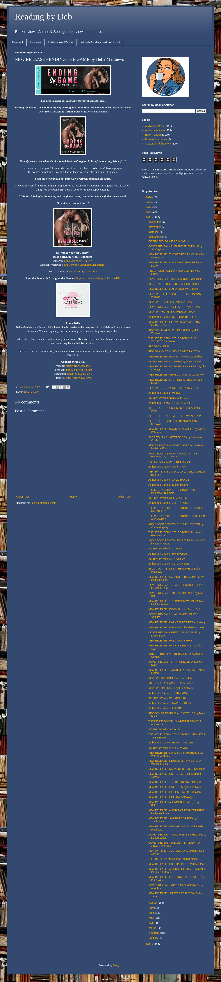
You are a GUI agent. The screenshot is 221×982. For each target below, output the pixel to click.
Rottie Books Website (60, 42)
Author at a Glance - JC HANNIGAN (169, 693)
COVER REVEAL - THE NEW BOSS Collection (175, 278)
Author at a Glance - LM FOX (165, 708)
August (153, 902)
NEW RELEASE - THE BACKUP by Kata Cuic (174, 781)
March (153, 927)
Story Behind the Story (158, 143)
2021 (149, 944)
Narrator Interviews (156, 139)
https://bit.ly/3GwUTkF (84, 271)
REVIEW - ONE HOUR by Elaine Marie (170, 678)
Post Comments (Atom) (44, 502)
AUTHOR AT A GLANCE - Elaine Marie (170, 683)
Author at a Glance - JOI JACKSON (168, 563)
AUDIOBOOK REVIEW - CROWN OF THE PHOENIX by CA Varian (172, 455)
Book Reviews (153, 134)
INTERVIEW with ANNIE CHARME (168, 397)
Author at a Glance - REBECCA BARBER (172, 316)
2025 (149, 202)
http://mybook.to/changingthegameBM (98, 278)
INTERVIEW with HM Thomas (165, 548)
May (151, 917)
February (154, 932)
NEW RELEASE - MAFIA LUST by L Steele (173, 288)
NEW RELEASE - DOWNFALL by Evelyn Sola (174, 609)
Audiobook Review (156, 126)
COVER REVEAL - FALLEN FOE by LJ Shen (174, 307)
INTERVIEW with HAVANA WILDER (168, 747)
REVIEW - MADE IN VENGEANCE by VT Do (174, 351)
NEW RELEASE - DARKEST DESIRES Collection (176, 768)
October (154, 231)
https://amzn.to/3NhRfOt (78, 260)
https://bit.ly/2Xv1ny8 (78, 377)
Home (73, 496)
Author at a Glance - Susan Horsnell (169, 484)
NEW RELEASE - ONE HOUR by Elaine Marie (175, 787)
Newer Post (22, 496)
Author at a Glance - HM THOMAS (168, 553)
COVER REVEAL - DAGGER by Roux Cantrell (175, 361)
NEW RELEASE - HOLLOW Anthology (170, 640)
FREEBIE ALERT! (158, 346)
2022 (149, 217)
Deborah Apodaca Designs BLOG (100, 42)
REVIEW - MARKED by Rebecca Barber (171, 312)
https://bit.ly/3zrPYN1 (79, 373)
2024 (149, 207)
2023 (149, 212)
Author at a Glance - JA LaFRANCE (168, 479)
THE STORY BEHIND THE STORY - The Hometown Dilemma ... (171, 491)
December (155, 221)
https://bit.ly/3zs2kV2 (78, 365)
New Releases (31, 392)
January (154, 937)
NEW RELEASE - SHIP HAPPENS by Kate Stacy (176, 864)
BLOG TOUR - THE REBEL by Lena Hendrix (173, 283)
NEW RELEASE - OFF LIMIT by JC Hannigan (174, 792)
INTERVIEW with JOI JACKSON (167, 558)
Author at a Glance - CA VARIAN (167, 466)
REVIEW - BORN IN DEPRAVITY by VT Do (173, 387)
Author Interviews (155, 130)
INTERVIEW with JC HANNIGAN (167, 698)
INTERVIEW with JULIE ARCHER (167, 497)
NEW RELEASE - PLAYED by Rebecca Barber (175, 356)
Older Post (124, 496)
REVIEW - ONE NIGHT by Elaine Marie (171, 688)
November (155, 226)
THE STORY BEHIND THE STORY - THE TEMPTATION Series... (172, 340)
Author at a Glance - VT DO (164, 392)
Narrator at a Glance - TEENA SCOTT (170, 461)
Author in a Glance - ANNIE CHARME (170, 402)
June (152, 912)
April (152, 922)
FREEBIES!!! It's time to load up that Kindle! (173, 858)
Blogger (117, 965)
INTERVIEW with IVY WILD (164, 729)
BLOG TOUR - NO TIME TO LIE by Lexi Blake (174, 416)
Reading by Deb (43, 16)
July (151, 907)
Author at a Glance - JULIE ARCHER (169, 502)
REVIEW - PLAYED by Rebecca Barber (171, 302)
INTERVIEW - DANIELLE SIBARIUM (169, 241)
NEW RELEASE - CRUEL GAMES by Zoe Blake (176, 374)
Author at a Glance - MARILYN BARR (169, 703)
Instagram (36, 42)
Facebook (18, 42)
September (155, 236)
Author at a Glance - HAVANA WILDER (170, 742)
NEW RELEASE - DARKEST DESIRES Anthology (176, 622)
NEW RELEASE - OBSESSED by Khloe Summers (177, 627)
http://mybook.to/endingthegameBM (85, 264)
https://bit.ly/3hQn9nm (79, 369)
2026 (149, 197)
